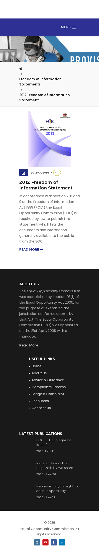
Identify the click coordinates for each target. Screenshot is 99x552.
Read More (28, 345)
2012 (57, 172)
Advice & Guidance (48, 380)
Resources (40, 401)
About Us (39, 373)
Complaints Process (49, 387)
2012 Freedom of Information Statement (44, 97)
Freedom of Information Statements (40, 82)
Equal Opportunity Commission (47, 529)
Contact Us (41, 408)
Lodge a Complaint (48, 394)
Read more (31, 249)
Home (36, 366)
